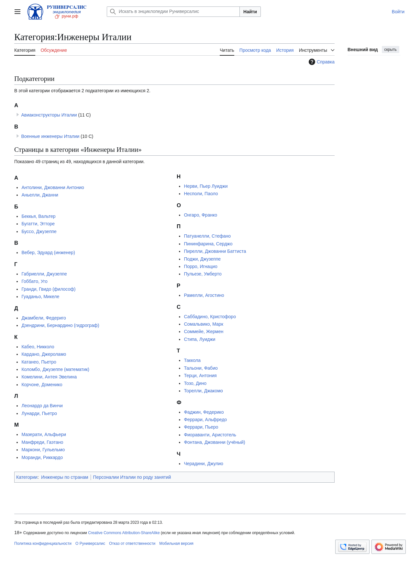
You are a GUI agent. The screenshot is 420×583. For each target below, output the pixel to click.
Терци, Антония (200, 375)
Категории (27, 477)
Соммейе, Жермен (203, 331)
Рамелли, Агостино (204, 295)
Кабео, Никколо (37, 346)
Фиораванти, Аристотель (210, 434)
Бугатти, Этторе (38, 223)
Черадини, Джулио (203, 463)
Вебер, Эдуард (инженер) (48, 252)
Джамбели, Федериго (43, 317)
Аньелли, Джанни (39, 194)
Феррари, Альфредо (205, 419)
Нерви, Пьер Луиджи (205, 186)
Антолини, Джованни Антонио (52, 187)
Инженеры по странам (64, 477)
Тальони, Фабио (200, 368)
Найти (250, 11)
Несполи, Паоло (201, 193)
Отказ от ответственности (132, 543)
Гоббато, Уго (34, 281)
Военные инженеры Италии (50, 136)
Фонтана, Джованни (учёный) (214, 442)
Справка (321, 62)
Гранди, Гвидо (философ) (48, 289)
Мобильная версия (176, 543)
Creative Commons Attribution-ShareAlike (124, 533)
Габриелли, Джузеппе (44, 273)
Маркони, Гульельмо (43, 449)
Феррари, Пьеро (201, 427)
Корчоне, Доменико (41, 384)
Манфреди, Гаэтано (42, 442)
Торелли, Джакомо (203, 390)
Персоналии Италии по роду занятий (132, 477)
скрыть (390, 49)
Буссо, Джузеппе (38, 231)
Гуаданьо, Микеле (40, 296)
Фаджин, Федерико (204, 412)
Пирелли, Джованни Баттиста (215, 251)
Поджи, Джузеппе (202, 259)
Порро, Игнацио (200, 266)
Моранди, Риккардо (42, 457)
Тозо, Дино (195, 383)
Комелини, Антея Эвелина (49, 376)
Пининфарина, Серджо (208, 243)
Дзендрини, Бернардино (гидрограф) (60, 325)
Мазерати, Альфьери (43, 434)
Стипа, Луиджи (199, 339)
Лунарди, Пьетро (39, 413)
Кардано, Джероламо (43, 354)
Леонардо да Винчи (41, 405)
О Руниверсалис (90, 543)
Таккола (192, 360)
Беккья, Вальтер (38, 216)
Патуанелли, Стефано (207, 236)
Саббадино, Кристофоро (210, 316)
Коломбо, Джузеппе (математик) (55, 369)
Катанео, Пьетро (38, 361)
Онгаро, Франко (200, 215)
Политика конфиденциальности (43, 543)
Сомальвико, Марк (203, 324)
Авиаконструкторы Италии (49, 115)
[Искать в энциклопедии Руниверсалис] (173, 11)
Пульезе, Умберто (202, 273)
